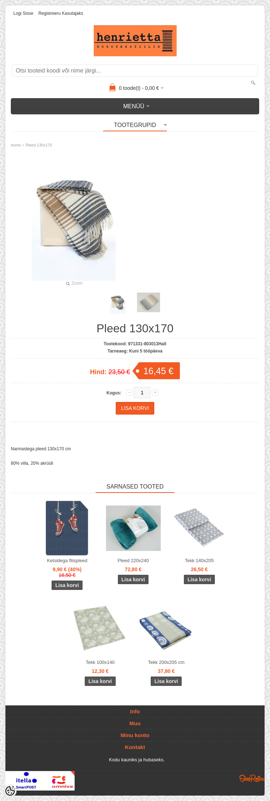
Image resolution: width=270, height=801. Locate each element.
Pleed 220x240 (133, 560)
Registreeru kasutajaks (60, 13)
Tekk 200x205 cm (166, 662)
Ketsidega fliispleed (67, 560)
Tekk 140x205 (199, 560)
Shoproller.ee (252, 778)
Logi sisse (23, 13)
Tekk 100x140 (100, 662)
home (16, 145)
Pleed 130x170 (39, 145)
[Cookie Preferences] (10, 790)
